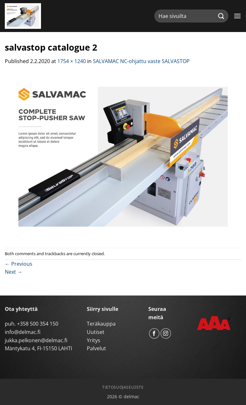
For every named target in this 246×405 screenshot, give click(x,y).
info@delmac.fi (22, 332)
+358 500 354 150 (37, 323)
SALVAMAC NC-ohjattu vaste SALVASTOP (141, 61)
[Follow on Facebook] (154, 333)
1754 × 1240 (71, 61)
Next (13, 271)
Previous (18, 263)
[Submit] (221, 16)
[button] (237, 16)
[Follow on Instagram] (165, 333)
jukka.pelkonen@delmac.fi (36, 340)
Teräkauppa (101, 323)
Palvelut (96, 348)
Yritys (93, 340)
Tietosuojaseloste (123, 387)
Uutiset (95, 332)
